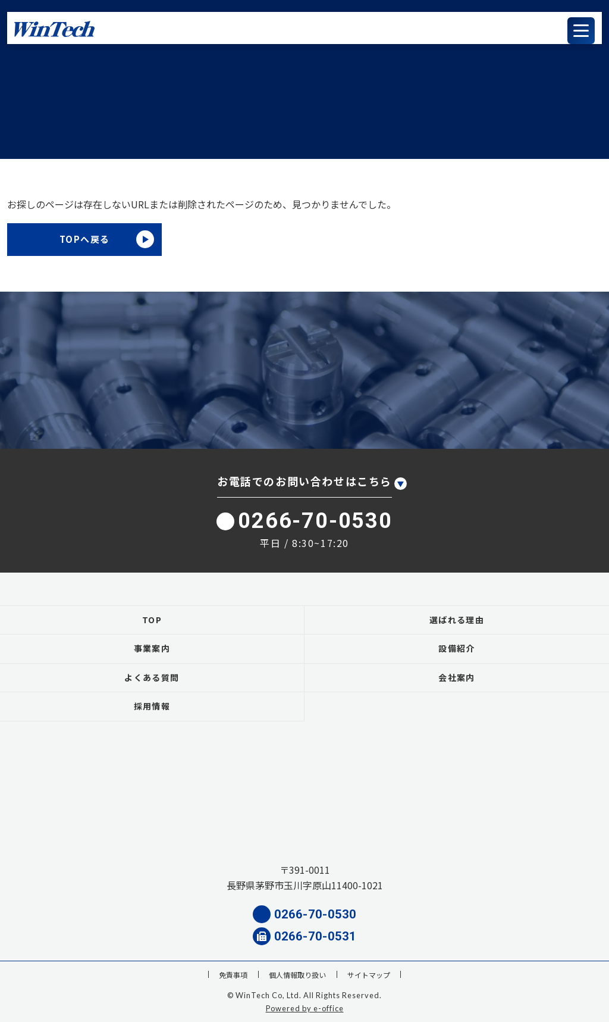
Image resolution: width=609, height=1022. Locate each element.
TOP (152, 620)
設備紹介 (456, 648)
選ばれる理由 (456, 620)
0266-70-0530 (304, 520)
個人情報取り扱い (297, 975)
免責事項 (233, 975)
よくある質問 (151, 677)
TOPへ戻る (84, 239)
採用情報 (152, 706)
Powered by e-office (305, 1008)
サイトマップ (368, 975)
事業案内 (152, 648)
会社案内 (456, 677)
